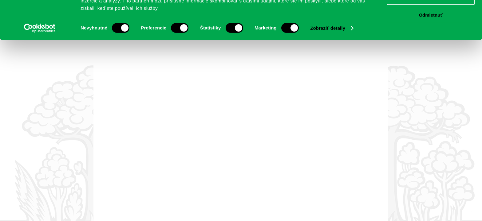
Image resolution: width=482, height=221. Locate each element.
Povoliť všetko (431, 15)
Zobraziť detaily (327, 64)
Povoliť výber (430, 33)
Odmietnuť (430, 51)
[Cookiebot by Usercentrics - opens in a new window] (40, 64)
